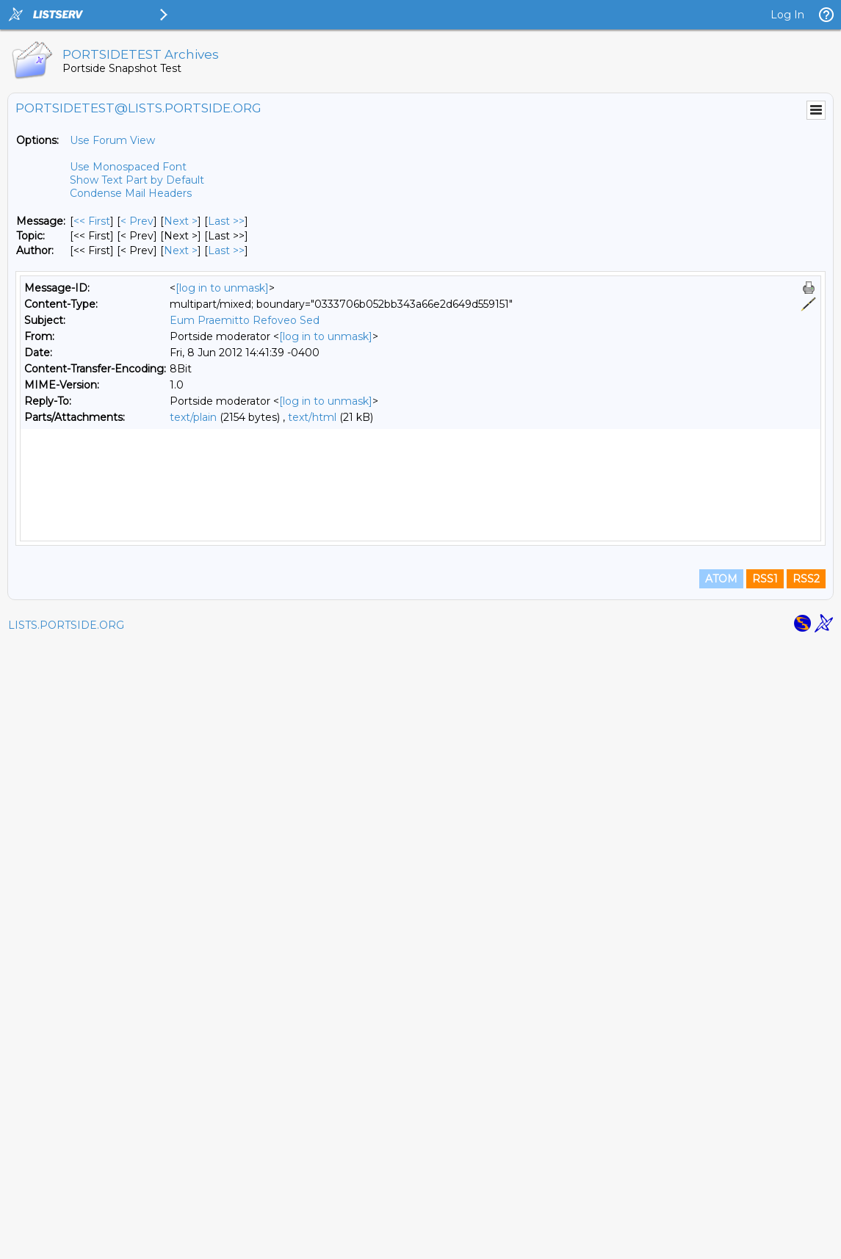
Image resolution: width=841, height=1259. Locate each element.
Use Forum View (112, 140)
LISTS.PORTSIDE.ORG (66, 1240)
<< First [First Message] (91, 221)
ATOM (721, 1194)
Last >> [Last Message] (226, 221)
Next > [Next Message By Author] (181, 250)
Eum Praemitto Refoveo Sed (245, 320)
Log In (787, 14)
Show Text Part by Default (137, 180)
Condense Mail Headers (131, 193)
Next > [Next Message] (181, 221)
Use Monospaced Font (128, 166)
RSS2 (806, 1194)
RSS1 (765, 1194)
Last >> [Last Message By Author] (226, 250)
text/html (312, 417)
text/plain (193, 417)
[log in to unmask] (222, 288)
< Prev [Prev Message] (137, 221)
